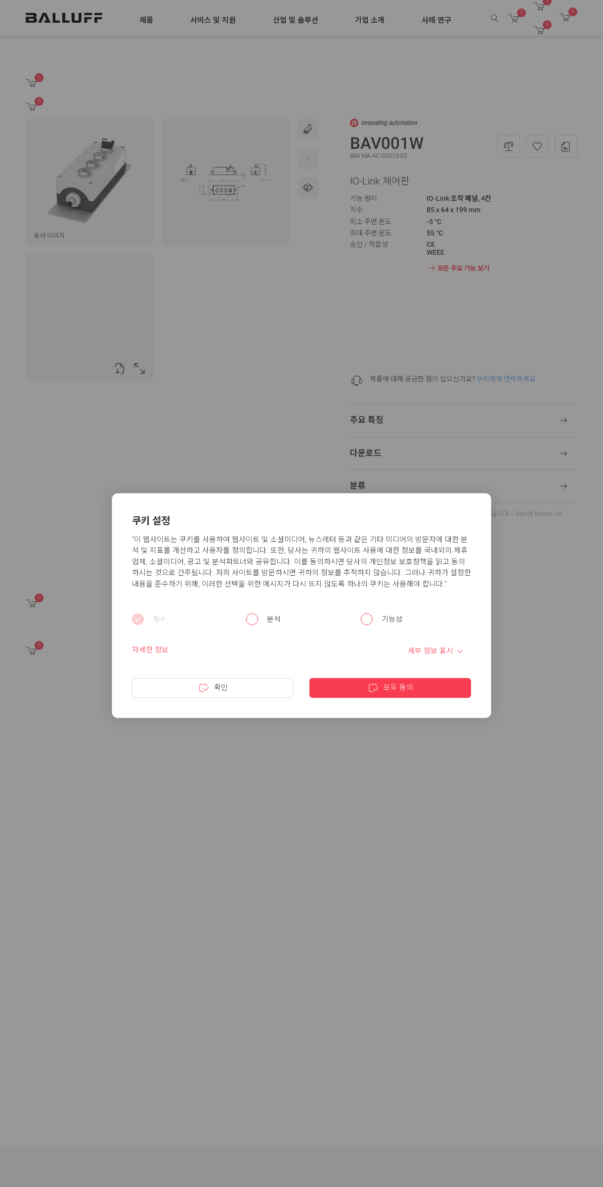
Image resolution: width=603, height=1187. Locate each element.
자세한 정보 (150, 649)
